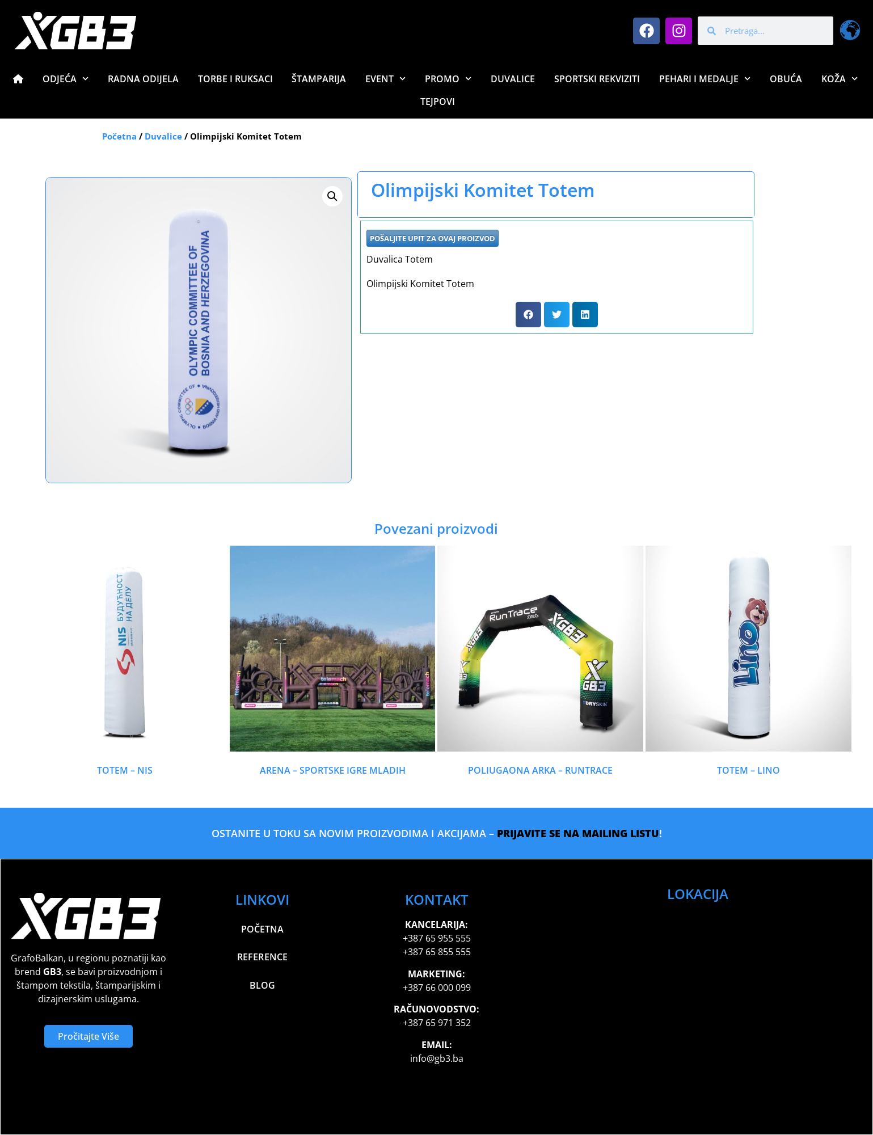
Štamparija (319, 79)
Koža (839, 78)
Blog (262, 986)
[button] (332, 196)
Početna (119, 136)
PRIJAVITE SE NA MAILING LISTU (578, 833)
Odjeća (65, 78)
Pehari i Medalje (704, 78)
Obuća (786, 79)
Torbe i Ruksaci (235, 79)
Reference (263, 957)
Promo (448, 78)
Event (385, 78)
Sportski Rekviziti (597, 79)
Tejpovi (437, 101)
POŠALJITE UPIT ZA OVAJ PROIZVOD (432, 238)
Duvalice (513, 79)
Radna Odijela (143, 79)
